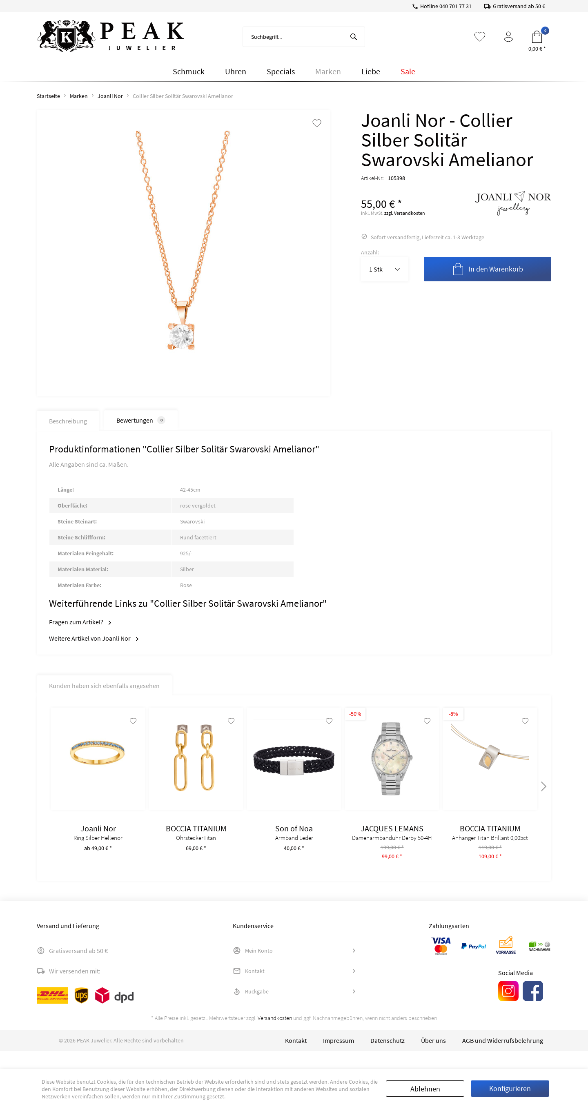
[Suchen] (353, 36)
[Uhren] (235, 71)
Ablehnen (425, 1088)
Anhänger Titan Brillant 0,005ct (490, 846)
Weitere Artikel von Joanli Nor (93, 638)
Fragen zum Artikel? (80, 622)
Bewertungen (140, 420)
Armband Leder (294, 846)
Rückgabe (251, 1009)
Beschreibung (68, 421)
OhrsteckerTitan (196, 846)
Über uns (433, 1058)
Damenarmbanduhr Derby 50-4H (392, 846)
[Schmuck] (189, 71)
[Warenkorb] (537, 37)
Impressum (338, 1058)
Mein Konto (253, 968)
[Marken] (328, 71)
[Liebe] (370, 71)
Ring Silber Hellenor (98, 846)
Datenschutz (387, 1058)
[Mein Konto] (508, 37)
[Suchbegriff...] (304, 37)
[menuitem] (304, 37)
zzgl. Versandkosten (404, 213)
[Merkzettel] (480, 37)
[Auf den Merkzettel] (130, 729)
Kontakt (249, 989)
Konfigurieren (510, 1088)
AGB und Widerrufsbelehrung (502, 1058)
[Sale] (407, 71)
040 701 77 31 (455, 6)
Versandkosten (275, 1036)
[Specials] (280, 71)
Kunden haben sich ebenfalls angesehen (104, 685)
